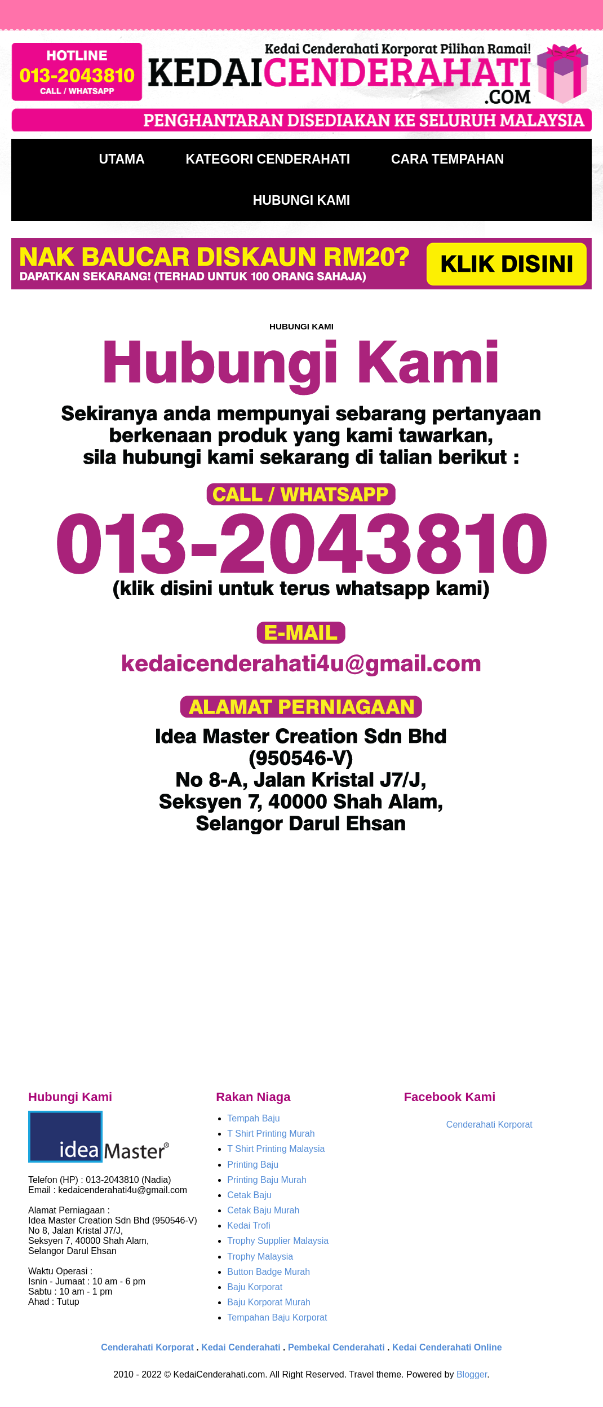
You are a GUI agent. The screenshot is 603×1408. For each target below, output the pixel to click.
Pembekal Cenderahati (336, 1347)
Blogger (471, 1374)
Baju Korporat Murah (269, 1302)
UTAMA (122, 159)
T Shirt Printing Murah (270, 1133)
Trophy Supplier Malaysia (278, 1241)
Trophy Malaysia (260, 1256)
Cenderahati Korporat (489, 1124)
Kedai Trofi (248, 1225)
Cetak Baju (249, 1195)
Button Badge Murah (268, 1272)
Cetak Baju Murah (263, 1210)
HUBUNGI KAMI (302, 200)
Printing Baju (252, 1164)
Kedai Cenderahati (240, 1347)
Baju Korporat (254, 1287)
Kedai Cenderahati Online (447, 1347)
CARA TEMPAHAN (447, 159)
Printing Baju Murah (267, 1180)
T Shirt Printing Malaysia (276, 1149)
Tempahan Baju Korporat (277, 1317)
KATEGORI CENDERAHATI (267, 159)
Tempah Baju (253, 1118)
